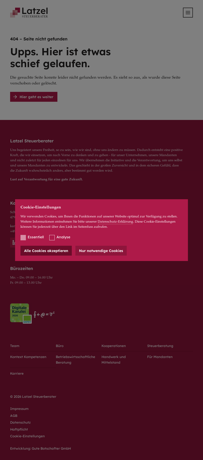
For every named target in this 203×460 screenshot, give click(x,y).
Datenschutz (20, 422)
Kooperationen (114, 346)
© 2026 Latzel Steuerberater (33, 396)
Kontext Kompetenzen (28, 357)
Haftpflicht (19, 429)
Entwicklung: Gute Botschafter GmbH (40, 448)
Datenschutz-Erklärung (115, 221)
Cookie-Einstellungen (27, 436)
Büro (59, 346)
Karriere (17, 373)
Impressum (19, 409)
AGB (13, 416)
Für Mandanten (160, 357)
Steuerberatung (160, 346)
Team (14, 346)
